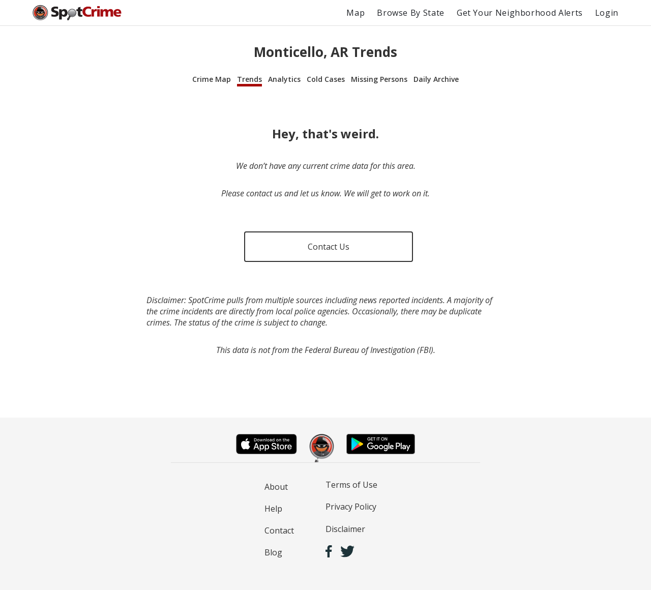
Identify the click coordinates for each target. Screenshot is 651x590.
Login (606, 12)
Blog (273, 552)
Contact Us (328, 246)
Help (273, 508)
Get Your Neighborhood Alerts (520, 12)
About (276, 486)
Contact (279, 530)
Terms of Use (351, 484)
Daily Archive (436, 79)
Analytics (284, 79)
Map (355, 12)
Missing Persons (379, 79)
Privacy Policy (351, 506)
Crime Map (211, 79)
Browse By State (411, 12)
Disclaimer (345, 529)
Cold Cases (326, 79)
